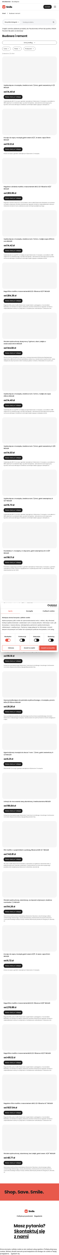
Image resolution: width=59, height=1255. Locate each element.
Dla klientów (6, 2)
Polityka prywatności (25, 1216)
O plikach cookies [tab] (49, 611)
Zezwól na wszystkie (48, 648)
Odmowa (11, 648)
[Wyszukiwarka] (29, 22)
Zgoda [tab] (10, 611)
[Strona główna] (7, 7)
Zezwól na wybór (29, 648)
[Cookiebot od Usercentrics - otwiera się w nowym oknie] (49, 605)
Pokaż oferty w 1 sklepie (13, 97)
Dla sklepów (15, 2)
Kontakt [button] (47, 7)
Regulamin (38, 1216)
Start (4, 13)
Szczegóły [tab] (29, 611)
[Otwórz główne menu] (55, 7)
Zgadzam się (15, 1254)
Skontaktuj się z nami (29, 1234)
